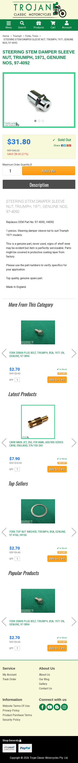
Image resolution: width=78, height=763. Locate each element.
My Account (9, 674)
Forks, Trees (31, 36)
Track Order (9, 679)
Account (67, 25)
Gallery (43, 683)
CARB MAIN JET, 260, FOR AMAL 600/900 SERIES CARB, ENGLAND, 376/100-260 (36, 444)
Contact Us (45, 688)
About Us (44, 674)
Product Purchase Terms (17, 715)
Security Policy (11, 719)
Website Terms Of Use (16, 706)
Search (22, 25)
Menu (9, 25)
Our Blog (44, 679)
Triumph (17, 36)
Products (39, 25)
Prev (4, 353)
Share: (62, 145)
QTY (11, 380)
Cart (53, 25)
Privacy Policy (11, 710)
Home (6, 36)
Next (74, 353)
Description (39, 184)
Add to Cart (57, 379)
